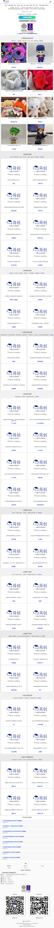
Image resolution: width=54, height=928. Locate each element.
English (42, 865)
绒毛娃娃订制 (14, 121)
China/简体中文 (27, 921)
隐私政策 (29, 924)
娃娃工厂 (40, 94)
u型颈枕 (14, 327)
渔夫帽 (13, 628)
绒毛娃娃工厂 (40, 67)
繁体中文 (26, 865)
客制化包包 (40, 238)
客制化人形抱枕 (14, 299)
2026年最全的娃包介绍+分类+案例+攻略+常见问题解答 (14, 831)
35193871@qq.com (9, 883)
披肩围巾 (14, 566)
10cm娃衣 (13, 423)
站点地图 (25, 924)
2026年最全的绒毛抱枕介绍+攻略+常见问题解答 (13, 841)
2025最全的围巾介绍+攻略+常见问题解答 (11, 852)
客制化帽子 (40, 628)
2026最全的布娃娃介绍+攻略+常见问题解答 (12, 847)
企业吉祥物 (13, 751)
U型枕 (13, 601)
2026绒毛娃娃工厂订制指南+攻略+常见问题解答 (13, 826)
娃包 (14, 183)
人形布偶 (14, 149)
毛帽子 (40, 601)
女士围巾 (40, 539)
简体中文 (9, 865)
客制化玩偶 (13, 690)
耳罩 (14, 94)
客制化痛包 (13, 210)
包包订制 (40, 183)
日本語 (9, 868)
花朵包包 (40, 210)
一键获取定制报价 (27, 17)
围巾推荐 (14, 539)
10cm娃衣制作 (40, 423)
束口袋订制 (13, 265)
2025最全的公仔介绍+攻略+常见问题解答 (11, 857)
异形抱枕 (40, 327)
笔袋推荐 (14, 388)
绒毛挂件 (14, 67)
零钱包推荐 (40, 361)
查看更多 (41, 40)
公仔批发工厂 (40, 662)
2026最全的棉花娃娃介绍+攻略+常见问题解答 (12, 820)
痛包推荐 (14, 238)
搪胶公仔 (14, 786)
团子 (40, 690)
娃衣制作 (14, 450)
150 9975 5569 (8, 876)
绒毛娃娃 (40, 149)
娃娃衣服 (40, 477)
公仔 (14, 724)
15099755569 (11, 881)
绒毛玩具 (40, 121)
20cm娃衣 (13, 477)
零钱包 (13, 361)
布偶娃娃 (14, 662)
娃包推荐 (40, 265)
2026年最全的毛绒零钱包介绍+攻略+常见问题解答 (13, 836)
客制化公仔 (40, 786)
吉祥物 (40, 751)
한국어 (25, 868)
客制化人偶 (40, 813)
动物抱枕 (40, 299)
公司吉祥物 (40, 724)
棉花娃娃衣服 (40, 504)
